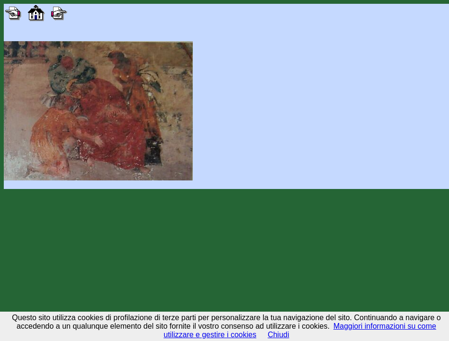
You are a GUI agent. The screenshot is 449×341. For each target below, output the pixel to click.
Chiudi (278, 335)
